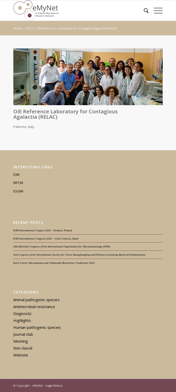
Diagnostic (22, 313)
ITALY (29, 28)
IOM (16, 174)
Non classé (22, 348)
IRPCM (18, 182)
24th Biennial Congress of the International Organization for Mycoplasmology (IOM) (61, 246)
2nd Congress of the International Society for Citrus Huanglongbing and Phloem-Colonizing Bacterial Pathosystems (79, 254)
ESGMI (18, 191)
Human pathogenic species (37, 327)
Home (18, 28)
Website (20, 354)
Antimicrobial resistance (34, 306)
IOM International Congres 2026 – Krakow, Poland (42, 230)
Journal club (23, 334)
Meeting (20, 341)
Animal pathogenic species (36, 299)
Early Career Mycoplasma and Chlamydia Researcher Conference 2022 (54, 262)
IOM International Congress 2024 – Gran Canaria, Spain (46, 238)
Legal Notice (54, 385)
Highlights (22, 320)
